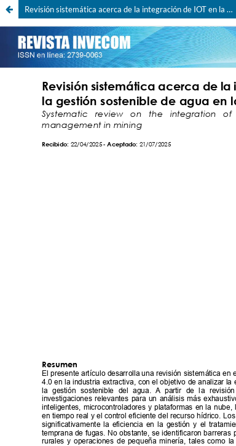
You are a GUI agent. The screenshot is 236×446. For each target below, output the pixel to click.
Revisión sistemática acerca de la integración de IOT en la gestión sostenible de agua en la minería (130, 9)
